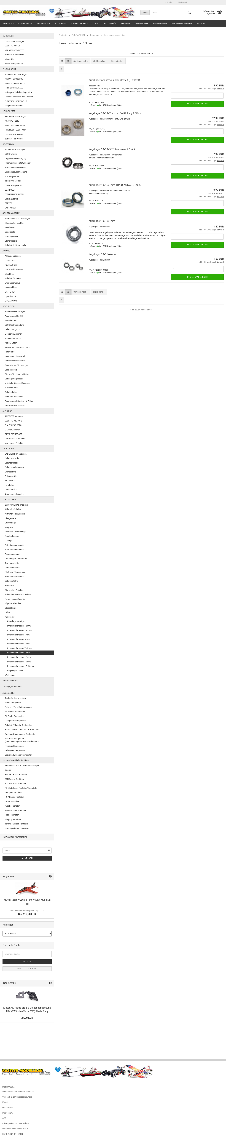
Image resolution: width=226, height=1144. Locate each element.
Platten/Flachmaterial (14, 576)
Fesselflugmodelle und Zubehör (19, 97)
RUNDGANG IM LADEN (12, 1134)
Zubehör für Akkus (13, 278)
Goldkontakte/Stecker (14, 405)
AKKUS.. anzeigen (13, 256)
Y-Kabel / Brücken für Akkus (17, 383)
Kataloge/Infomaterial (12, 686)
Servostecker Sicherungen (16, 365)
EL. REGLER (10, 190)
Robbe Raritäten (12, 815)
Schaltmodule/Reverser (15, 167)
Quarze (8, 770)
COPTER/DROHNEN (14, 134)
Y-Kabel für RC (11, 388)
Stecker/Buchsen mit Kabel (17, 374)
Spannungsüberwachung (16, 172)
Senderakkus (11, 287)
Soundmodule (11, 370)
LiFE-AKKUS (10, 260)
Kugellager (9, 617)
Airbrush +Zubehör (13, 509)
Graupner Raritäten (13, 792)
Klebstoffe (9, 585)
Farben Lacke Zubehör (15, 599)
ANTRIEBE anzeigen (14, 416)
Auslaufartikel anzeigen (15, 698)
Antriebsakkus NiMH (14, 269)
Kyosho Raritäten (12, 806)
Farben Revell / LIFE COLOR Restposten (22, 729)
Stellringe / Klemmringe (15, 532)
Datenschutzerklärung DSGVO (15, 1129)
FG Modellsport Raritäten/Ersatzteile (21, 788)
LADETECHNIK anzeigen (16, 454)
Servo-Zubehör (11, 199)
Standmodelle (11, 241)
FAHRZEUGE (8, 23)
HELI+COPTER (43, 23)
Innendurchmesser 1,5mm (19, 626)
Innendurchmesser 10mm (18, 652)
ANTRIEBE (125, 23)
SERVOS (8, 203)
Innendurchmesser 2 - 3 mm (19, 630)
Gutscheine (7, 1107)
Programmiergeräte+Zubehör (17, 163)
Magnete (9, 527)
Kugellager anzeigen (16, 621)
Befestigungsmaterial (14, 545)
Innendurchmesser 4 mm (18, 635)
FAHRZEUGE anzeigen (14, 41)
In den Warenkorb (197, 104)
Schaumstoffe (11, 581)
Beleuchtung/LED (12, 329)
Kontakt (5, 1102)
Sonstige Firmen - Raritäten (17, 828)
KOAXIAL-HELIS (12, 121)
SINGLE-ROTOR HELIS (15, 125)
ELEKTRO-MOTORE (13, 421)
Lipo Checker (10, 296)
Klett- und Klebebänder (15, 572)
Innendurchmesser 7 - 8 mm (19, 648)
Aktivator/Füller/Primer (15, 514)
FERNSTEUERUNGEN (14, 194)
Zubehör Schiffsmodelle (15, 245)
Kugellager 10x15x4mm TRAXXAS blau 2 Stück (115, 185)
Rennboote (9, 227)
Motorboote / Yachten (14, 223)
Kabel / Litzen (11, 343)
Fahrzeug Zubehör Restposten (18, 707)
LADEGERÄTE (11, 489)
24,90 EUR (27, 1017)
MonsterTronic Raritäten (15, 810)
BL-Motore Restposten (15, 711)
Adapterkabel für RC (14, 316)
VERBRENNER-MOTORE (15, 438)
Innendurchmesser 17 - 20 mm (20, 666)
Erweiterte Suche (27, 969)
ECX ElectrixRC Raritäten (15, 783)
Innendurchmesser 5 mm (18, 639)
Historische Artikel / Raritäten (16, 760)
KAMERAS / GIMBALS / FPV (17, 347)
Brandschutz (10, 472)
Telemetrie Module (13, 181)
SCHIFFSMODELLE (79, 23)
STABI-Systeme (12, 176)
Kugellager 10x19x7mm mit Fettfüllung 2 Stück (115, 113)
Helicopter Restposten (15, 750)
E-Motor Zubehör (12, 430)
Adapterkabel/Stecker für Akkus (19, 401)
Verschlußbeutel (12, 567)
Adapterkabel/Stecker (14, 494)
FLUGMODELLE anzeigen (16, 74)
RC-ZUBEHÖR (110, 23)
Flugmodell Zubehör (13, 105)
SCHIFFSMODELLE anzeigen (17, 218)
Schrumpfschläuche (14, 396)
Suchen (27, 962)
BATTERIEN (10, 292)
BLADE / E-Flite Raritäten (16, 774)
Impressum (7, 1113)
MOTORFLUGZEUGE (14, 79)
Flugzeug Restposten (14, 746)
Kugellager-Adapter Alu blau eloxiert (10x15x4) (114, 80)
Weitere (200, 23)
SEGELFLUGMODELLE (15, 83)
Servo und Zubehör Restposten (18, 755)
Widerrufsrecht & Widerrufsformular (18, 1091)
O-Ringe (8, 540)
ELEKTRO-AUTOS (12, 46)
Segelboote (10, 232)
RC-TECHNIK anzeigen (15, 149)
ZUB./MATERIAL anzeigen (16, 505)
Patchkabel (10, 352)
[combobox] (80, 61)
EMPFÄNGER (10, 208)
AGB (4, 1118)
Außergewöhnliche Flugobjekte (18, 92)
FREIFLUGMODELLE (14, 88)
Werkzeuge (10, 675)
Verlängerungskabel (14, 379)
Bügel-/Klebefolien (13, 603)
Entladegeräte (11, 476)
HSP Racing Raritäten (14, 797)
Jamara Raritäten (12, 801)
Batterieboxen (11, 320)
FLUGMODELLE (25, 23)
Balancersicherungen (14, 467)
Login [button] (169, 2)
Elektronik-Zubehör (13, 334)
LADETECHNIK (141, 23)
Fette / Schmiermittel (14, 549)
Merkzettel (182, 2)
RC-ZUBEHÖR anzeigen (15, 311)
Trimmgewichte (12, 563)
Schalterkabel (11, 392)
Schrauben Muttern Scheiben (18, 594)
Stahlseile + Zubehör (14, 590)
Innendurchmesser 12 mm (19, 657)
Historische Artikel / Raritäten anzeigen (22, 765)
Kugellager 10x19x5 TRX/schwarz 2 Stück (112, 149)
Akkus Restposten (13, 702)
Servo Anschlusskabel (15, 356)
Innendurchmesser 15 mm (19, 662)
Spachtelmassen (12, 536)
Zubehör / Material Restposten (18, 725)
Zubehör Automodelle (14, 54)
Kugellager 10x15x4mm (102, 220)
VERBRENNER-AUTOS (14, 50)
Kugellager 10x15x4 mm (102, 254)
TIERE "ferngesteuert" (14, 63)
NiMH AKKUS (11, 265)
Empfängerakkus (12, 283)
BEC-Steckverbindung (14, 325)
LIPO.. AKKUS (11, 301)
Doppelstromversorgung (15, 158)
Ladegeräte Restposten (15, 720)
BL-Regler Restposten (14, 716)
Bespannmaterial (12, 554)
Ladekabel (9, 485)
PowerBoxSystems (13, 185)
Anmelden (27, 858)
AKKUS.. (96, 23)
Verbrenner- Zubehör (14, 443)
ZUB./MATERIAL (160, 23)
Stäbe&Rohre (10, 608)
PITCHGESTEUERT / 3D (15, 130)
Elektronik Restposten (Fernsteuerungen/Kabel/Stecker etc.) (22, 740)
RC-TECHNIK (60, 23)
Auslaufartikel (9, 693)
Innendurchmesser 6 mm (18, 644)
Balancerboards (12, 458)
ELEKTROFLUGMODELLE (16, 101)
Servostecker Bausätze (15, 361)
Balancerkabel (11, 463)
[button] (62, 61)
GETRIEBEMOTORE (13, 434)
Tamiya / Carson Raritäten (16, 824)
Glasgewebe (10, 518)
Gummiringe (10, 523)
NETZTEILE (10, 481)
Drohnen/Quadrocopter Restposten (20, 734)
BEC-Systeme (11, 154)
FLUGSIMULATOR (13, 338)
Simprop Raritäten (13, 819)
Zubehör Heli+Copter (14, 139)
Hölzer (8, 612)
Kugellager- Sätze (15, 670)
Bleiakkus (9, 274)
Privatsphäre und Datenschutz (15, 1123)
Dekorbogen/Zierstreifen (16, 558)
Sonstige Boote (11, 236)
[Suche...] (144, 12)
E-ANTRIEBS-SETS (13, 425)
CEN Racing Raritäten (14, 779)
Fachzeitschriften (182, 23)
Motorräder (10, 59)
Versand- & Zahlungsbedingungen (17, 1097)
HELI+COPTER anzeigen (15, 116)
